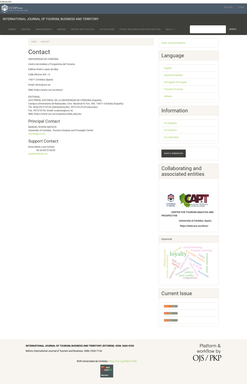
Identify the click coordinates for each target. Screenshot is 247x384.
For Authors (170, 130)
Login (241, 7)
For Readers (170, 123)
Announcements (44, 29)
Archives (25, 29)
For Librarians (171, 137)
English (168, 68)
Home (34, 42)
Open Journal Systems (173, 43)
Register (228, 7)
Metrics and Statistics (82, 29)
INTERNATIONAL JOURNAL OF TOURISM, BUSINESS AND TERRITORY (51, 19)
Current (12, 29)
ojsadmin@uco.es (37, 153)
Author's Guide (106, 29)
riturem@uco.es (36, 133)
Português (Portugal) (175, 82)
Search (232, 29)
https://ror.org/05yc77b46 (123, 361)
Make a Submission (173, 153)
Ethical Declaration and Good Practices (140, 29)
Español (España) (173, 75)
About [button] (170, 29)
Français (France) (173, 89)
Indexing (61, 29)
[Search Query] (208, 29)
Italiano (168, 96)
